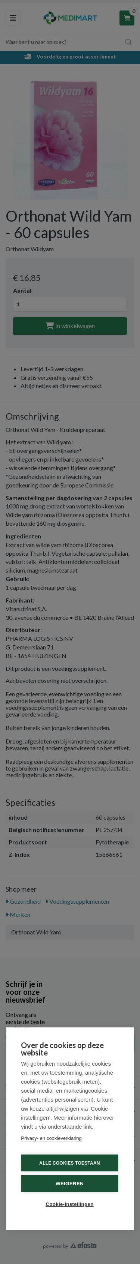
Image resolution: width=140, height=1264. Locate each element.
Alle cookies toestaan (69, 1163)
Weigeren (70, 1183)
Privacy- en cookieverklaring (51, 1138)
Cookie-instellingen (69, 1204)
